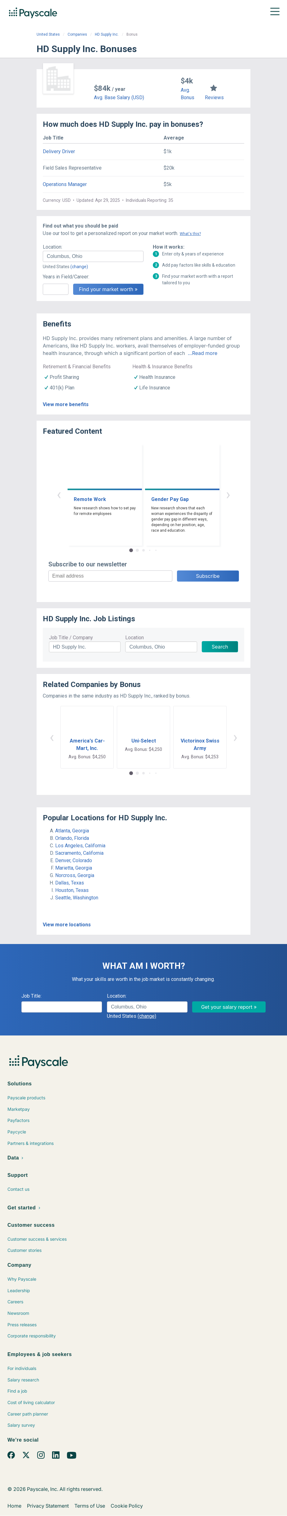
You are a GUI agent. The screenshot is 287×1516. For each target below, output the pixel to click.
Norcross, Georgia (74, 875)
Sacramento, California (79, 853)
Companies (77, 34)
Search (220, 647)
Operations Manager (65, 184)
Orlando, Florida (72, 838)
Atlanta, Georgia (72, 831)
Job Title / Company (71, 638)
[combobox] (93, 256)
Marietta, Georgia (73, 868)
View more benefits (66, 404)
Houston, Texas (72, 890)
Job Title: (31, 996)
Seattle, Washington (76, 898)
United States (48, 34)
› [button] (228, 494)
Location (134, 638)
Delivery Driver (59, 151)
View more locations (67, 925)
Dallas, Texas (69, 883)
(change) (79, 266)
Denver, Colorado (73, 860)
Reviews (214, 97)
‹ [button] (59, 494)
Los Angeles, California (80, 846)
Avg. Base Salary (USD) (119, 97)
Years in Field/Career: (66, 277)
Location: (52, 247)
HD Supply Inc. (107, 34)
